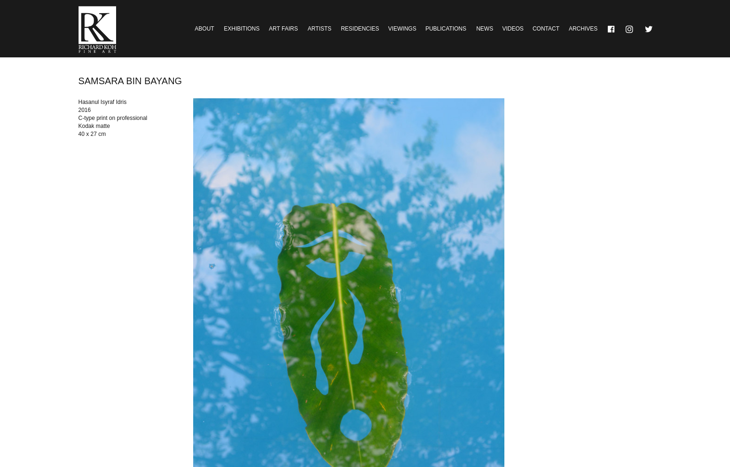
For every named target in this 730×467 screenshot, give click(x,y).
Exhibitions (241, 28)
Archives (583, 28)
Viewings (402, 28)
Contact (546, 28)
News (484, 28)
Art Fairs (283, 28)
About (204, 28)
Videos (512, 28)
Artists (319, 28)
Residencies (360, 28)
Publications (445, 28)
